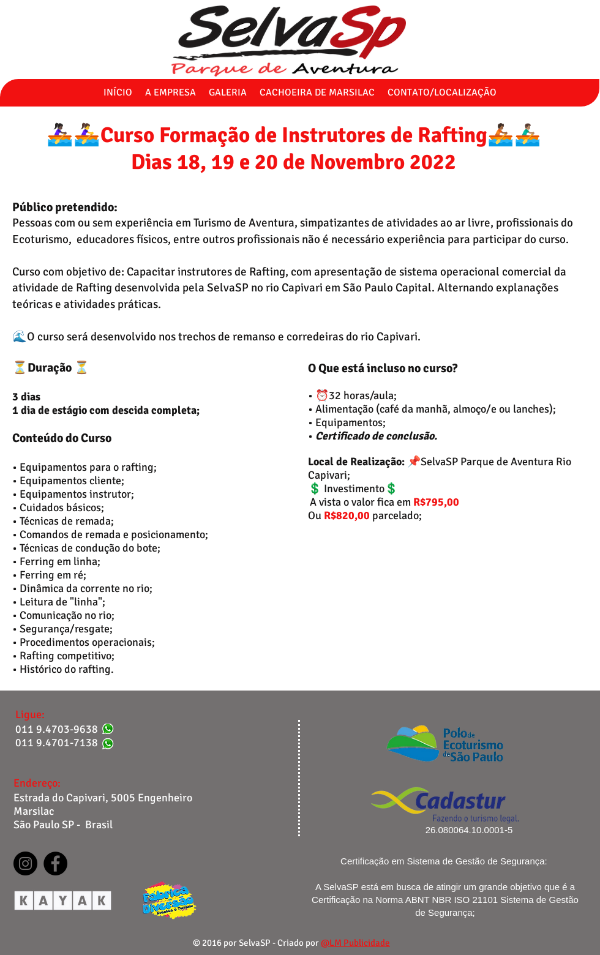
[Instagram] (25, 863)
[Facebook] (55, 863)
